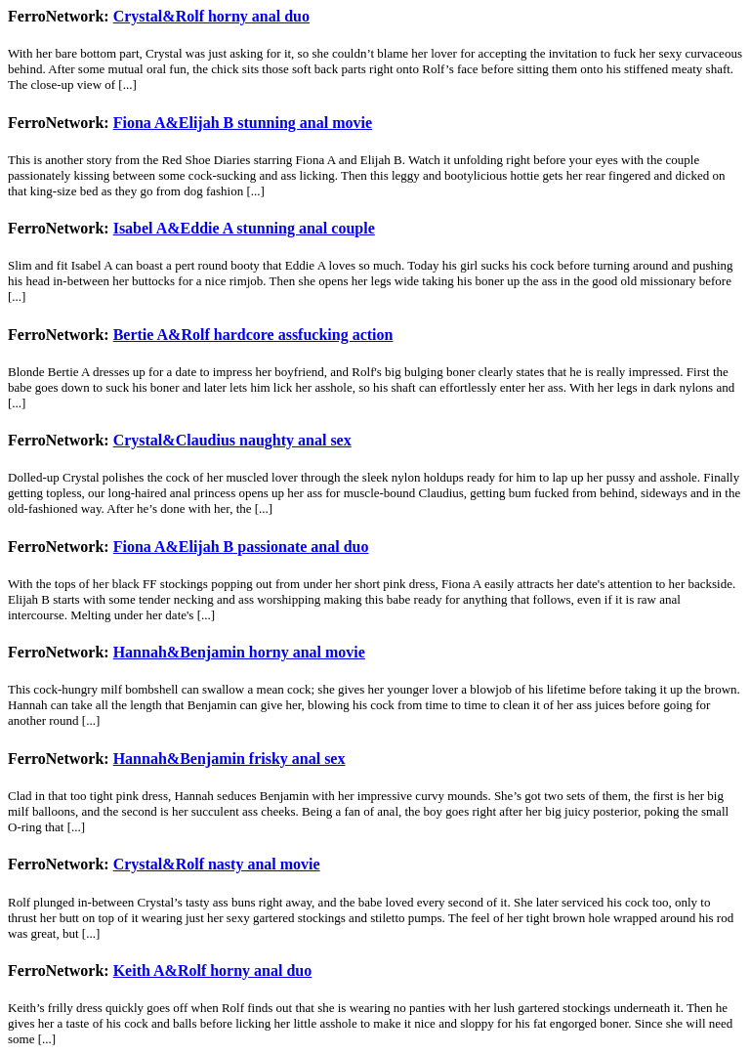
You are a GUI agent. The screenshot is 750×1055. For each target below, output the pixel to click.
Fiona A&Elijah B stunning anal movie (242, 122)
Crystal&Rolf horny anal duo (211, 16)
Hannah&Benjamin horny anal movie (239, 652)
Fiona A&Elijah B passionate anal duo (241, 546)
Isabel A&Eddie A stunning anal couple (244, 228)
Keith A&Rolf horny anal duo (212, 970)
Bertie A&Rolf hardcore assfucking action (253, 334)
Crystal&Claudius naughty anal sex (232, 440)
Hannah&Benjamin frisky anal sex (229, 758)
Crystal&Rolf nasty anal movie (216, 864)
